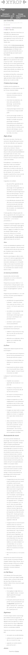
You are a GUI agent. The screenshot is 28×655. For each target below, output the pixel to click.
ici (18, 71)
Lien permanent (7, 24)
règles (6, 29)
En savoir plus (12, 16)
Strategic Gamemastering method (20, 16)
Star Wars (12, 29)
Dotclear (17, 651)
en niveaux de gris (8, 49)
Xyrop (14, 3)
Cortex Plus (7, 27)
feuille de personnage (17, 27)
